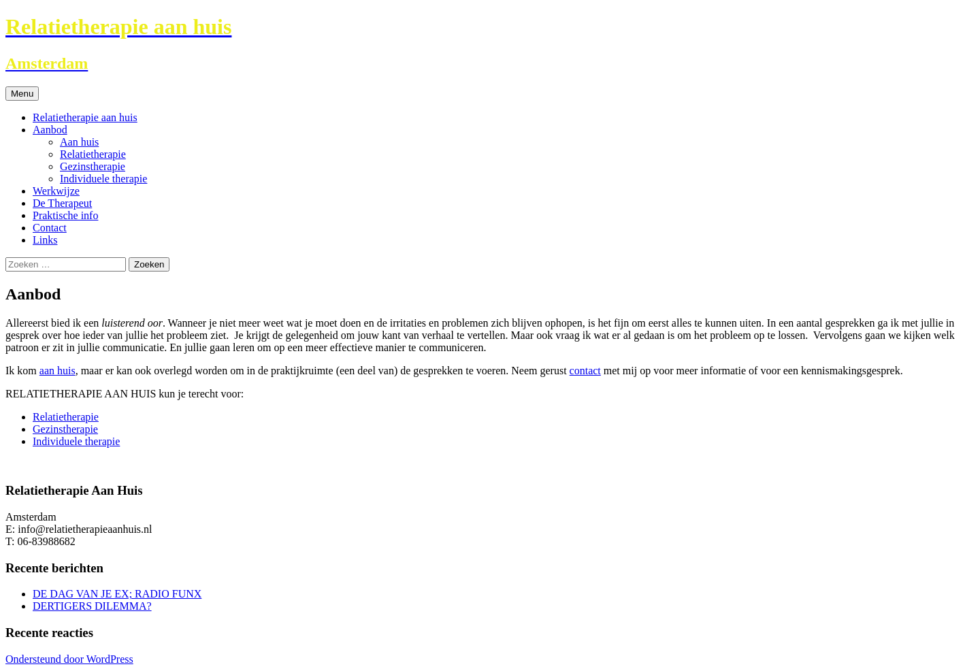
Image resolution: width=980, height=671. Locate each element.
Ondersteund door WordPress (69, 659)
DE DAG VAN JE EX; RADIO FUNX (117, 594)
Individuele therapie (103, 178)
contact (585, 370)
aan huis (57, 370)
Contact (50, 227)
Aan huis (79, 142)
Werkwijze (56, 191)
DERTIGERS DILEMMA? (92, 606)
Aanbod (50, 129)
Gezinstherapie (92, 166)
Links (45, 240)
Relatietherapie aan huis (85, 117)
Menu (22, 93)
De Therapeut (62, 203)
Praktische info (65, 215)
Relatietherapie (93, 154)
